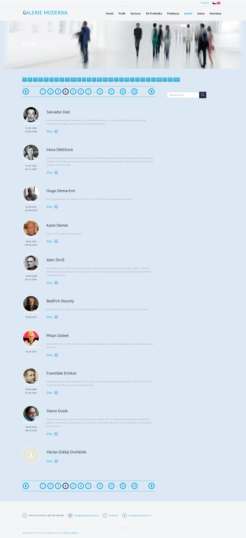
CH (73, 79)
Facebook (113, 515)
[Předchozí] (26, 91)
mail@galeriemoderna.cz (86, 515)
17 (111, 91)
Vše (176, 79)
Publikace (173, 13)
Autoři (188, 13)
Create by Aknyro (70, 532)
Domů (109, 13)
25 (123, 91)
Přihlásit (205, 3)
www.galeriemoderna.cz (139, 515)
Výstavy (135, 13)
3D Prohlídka (154, 13)
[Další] (151, 91)
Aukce (201, 13)
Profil (122, 13)
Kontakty (215, 13)
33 (134, 91)
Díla (52, 131)
